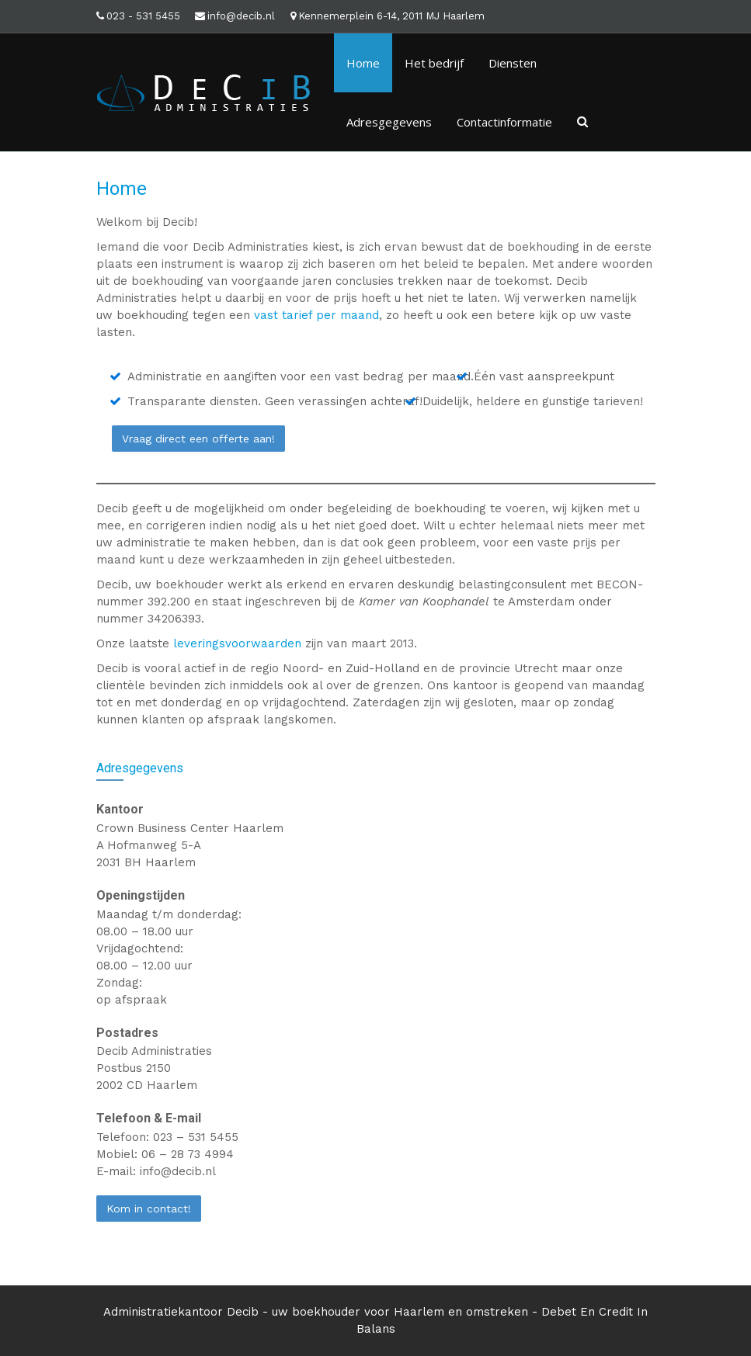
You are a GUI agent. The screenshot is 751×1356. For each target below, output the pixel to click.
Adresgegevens (389, 122)
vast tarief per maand (316, 315)
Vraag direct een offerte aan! (198, 438)
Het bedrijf (434, 63)
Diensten (512, 63)
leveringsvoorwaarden (237, 643)
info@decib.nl (241, 16)
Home (363, 63)
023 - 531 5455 (143, 16)
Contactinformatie (504, 122)
